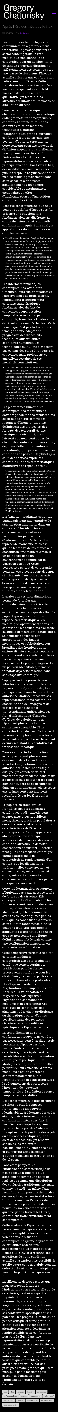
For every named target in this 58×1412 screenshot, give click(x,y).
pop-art (21, 1400)
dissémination (46, 1400)
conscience (41, 1392)
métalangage (36, 1396)
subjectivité (49, 1396)
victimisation (32, 1400)
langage (20, 1392)
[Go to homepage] (24, 12)
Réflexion (24, 33)
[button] (54, 12)
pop (5, 1392)
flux (12, 1392)
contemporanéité (10, 1405)
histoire (30, 1392)
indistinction (9, 1400)
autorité (24, 1396)
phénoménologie (10, 1396)
